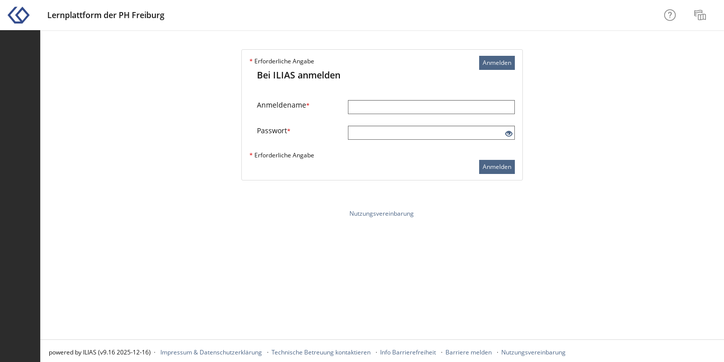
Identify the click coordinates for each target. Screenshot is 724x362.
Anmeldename (283, 105)
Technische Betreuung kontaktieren (321, 352)
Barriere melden (468, 352)
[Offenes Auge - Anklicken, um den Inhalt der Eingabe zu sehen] (508, 134)
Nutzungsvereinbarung (381, 213)
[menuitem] (701, 15)
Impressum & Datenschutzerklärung (211, 352)
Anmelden (497, 62)
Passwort (274, 130)
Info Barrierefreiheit (408, 352)
